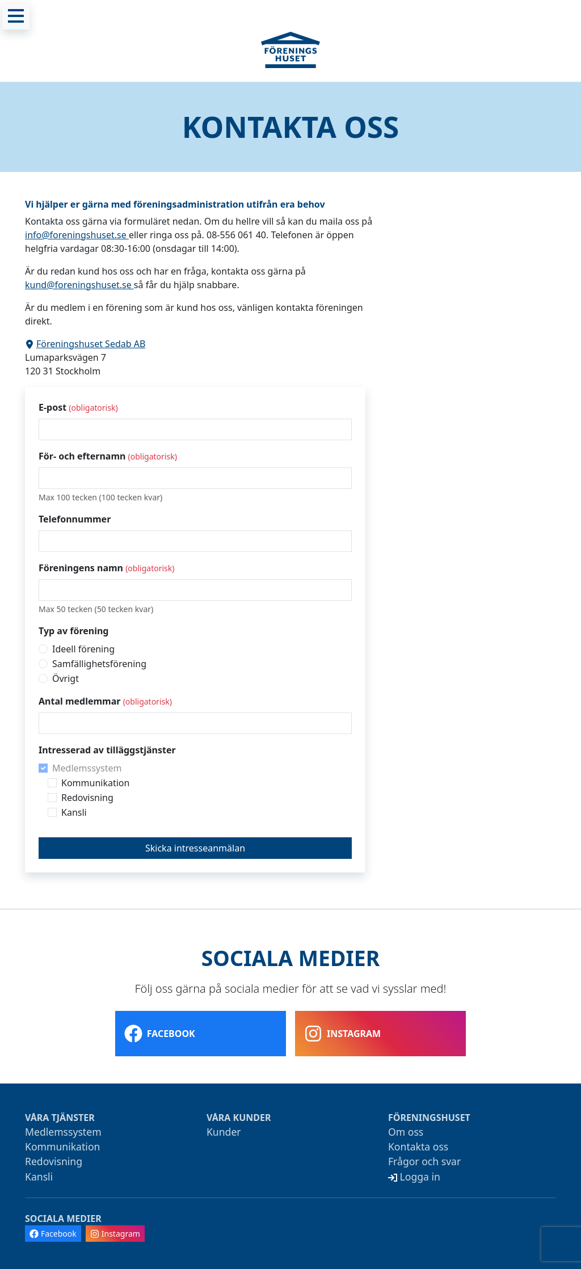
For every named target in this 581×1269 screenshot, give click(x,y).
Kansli (74, 812)
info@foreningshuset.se (77, 235)
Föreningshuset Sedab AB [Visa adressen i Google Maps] (85, 344)
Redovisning (87, 797)
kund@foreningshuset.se (79, 285)
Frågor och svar (424, 1161)
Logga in (414, 1176)
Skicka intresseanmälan (195, 848)
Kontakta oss (418, 1146)
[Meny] (16, 15)
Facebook (159, 1034)
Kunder (224, 1132)
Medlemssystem (86, 768)
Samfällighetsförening (99, 663)
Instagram (342, 1034)
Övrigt (65, 678)
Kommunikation (95, 783)
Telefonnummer (75, 519)
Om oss (405, 1132)
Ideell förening (83, 649)
